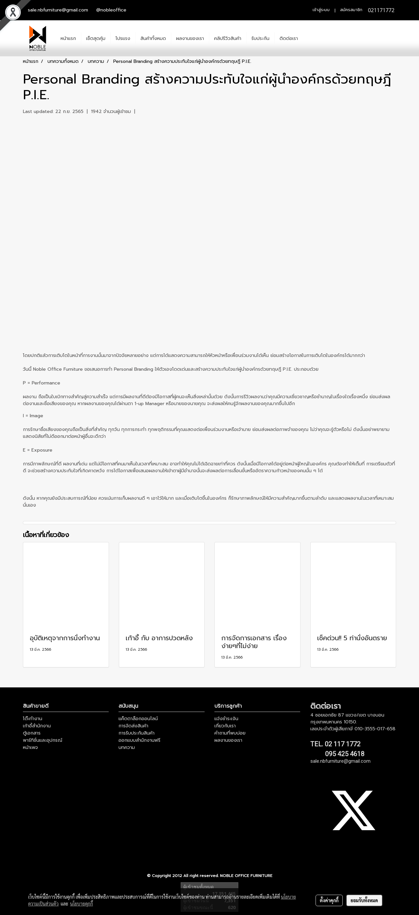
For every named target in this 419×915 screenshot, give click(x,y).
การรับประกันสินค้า (136, 733)
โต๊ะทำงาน (32, 718)
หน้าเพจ (30, 747)
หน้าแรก (68, 38)
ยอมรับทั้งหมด (364, 900)
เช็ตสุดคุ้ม (95, 38)
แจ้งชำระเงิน (226, 718)
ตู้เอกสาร (32, 733)
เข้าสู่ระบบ (321, 10)
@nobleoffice (111, 10)
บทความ (126, 747)
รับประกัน (260, 38)
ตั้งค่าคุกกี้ (329, 900)
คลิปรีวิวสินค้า (227, 38)
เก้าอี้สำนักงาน (37, 725)
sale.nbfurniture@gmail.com (58, 10)
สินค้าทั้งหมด (153, 38)
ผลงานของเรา (190, 38)
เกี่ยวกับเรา (225, 725)
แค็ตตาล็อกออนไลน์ (138, 718)
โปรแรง (123, 38)
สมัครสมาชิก (351, 10)
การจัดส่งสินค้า (133, 725)
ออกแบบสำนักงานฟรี (139, 740)
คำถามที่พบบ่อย (230, 733)
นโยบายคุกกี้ (81, 903)
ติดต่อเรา (289, 38)
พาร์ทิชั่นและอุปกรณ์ (42, 740)
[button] (308, 38)
